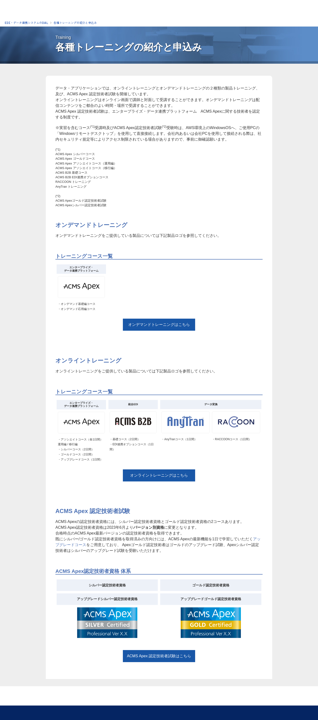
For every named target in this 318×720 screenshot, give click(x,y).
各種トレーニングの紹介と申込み (75, 23)
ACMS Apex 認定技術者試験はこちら (159, 656)
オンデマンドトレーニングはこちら (159, 324)
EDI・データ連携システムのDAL (26, 23)
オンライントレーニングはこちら (159, 475)
